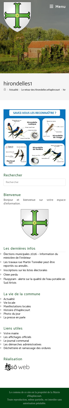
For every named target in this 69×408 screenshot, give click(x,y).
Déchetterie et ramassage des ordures (27, 348)
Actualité (9, 299)
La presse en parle (14, 317)
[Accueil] (4, 90)
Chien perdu (10, 274)
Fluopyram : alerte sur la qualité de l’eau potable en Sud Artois (34, 281)
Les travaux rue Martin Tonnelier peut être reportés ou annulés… (29, 264)
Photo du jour (11, 313)
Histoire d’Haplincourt (16, 310)
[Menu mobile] (58, 6)
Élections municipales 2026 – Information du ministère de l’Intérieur (30, 256)
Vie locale (9, 302)
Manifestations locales (17, 306)
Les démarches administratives (22, 344)
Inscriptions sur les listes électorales (25, 270)
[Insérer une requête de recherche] (34, 182)
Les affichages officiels (17, 337)
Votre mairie (11, 333)
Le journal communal (16, 340)
